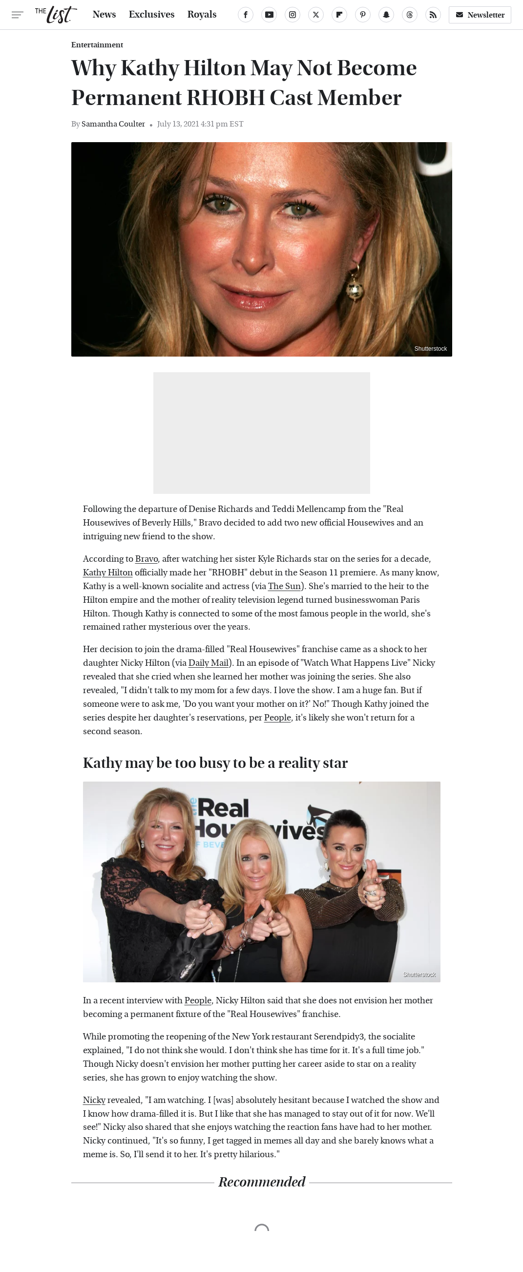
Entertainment (97, 45)
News (104, 15)
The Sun (284, 586)
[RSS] (433, 14)
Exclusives (152, 15)
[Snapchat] (386, 14)
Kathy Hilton (108, 573)
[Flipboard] (339, 14)
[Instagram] (292, 14)
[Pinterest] (363, 14)
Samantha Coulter (113, 123)
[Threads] (410, 14)
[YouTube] (269, 14)
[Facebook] (245, 14)
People (277, 718)
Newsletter (480, 15)
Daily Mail (208, 663)
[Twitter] (316, 14)
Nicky (94, 1100)
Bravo (146, 559)
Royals (202, 15)
